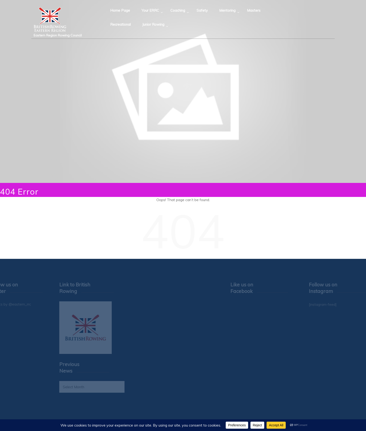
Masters (253, 10)
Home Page (120, 10)
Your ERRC (150, 10)
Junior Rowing (153, 24)
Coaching (177, 10)
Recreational (120, 24)
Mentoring (227, 10)
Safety (202, 10)
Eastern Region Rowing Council (58, 35)
